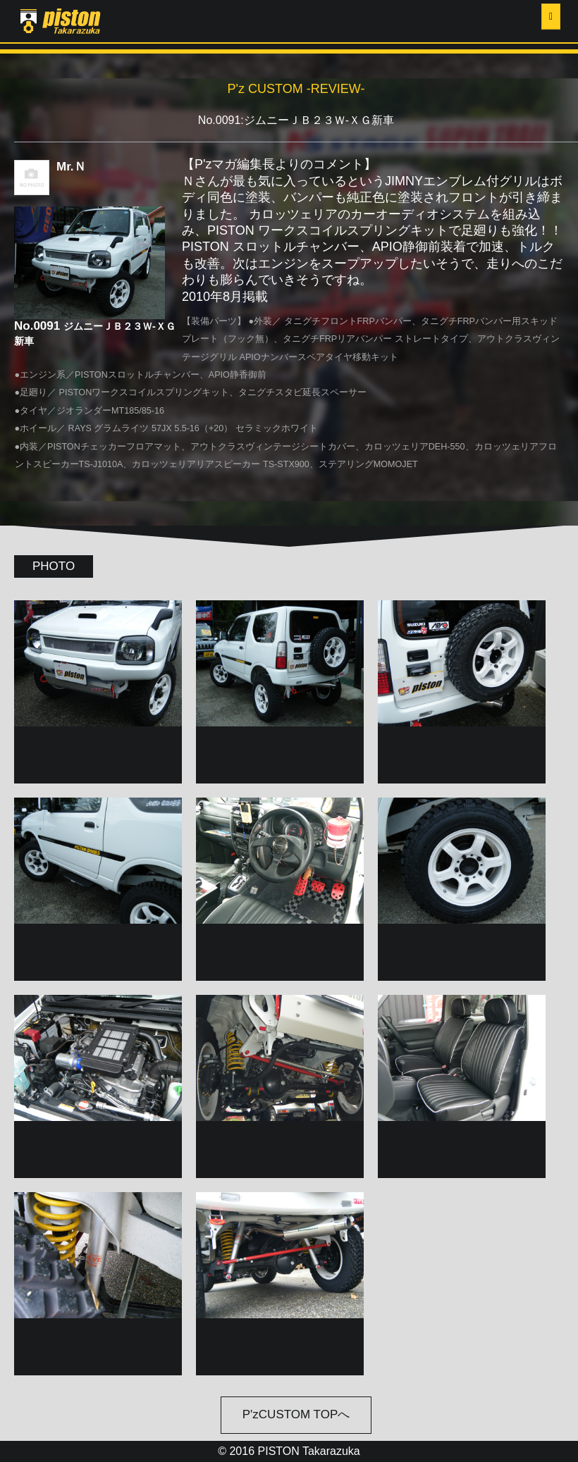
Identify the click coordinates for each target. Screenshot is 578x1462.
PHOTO (53, 566)
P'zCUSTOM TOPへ (296, 1414)
